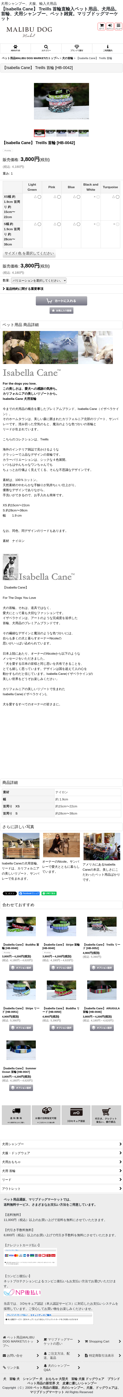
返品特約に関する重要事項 (23, 289)
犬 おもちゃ (48, 1379)
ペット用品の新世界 (41, 1383)
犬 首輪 (9, 1379)
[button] (118, 26)
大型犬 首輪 (68, 1379)
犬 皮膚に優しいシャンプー (76, 1383)
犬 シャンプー (27, 1379)
